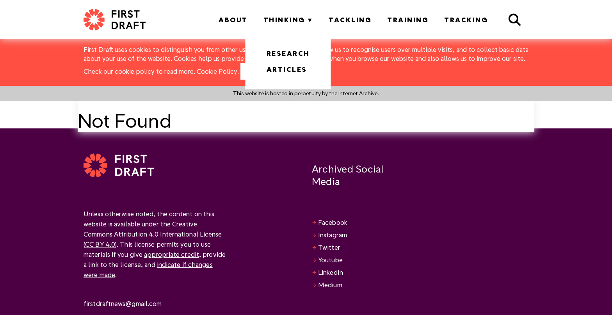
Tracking (466, 19)
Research (288, 53)
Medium (330, 284)
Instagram (332, 234)
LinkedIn (330, 272)
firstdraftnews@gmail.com (123, 303)
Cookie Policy (217, 71)
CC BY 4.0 (100, 244)
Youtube (330, 259)
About (233, 19)
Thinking (284, 19)
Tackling (350, 19)
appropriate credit (171, 254)
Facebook (332, 222)
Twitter (329, 247)
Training (408, 19)
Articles (287, 69)
